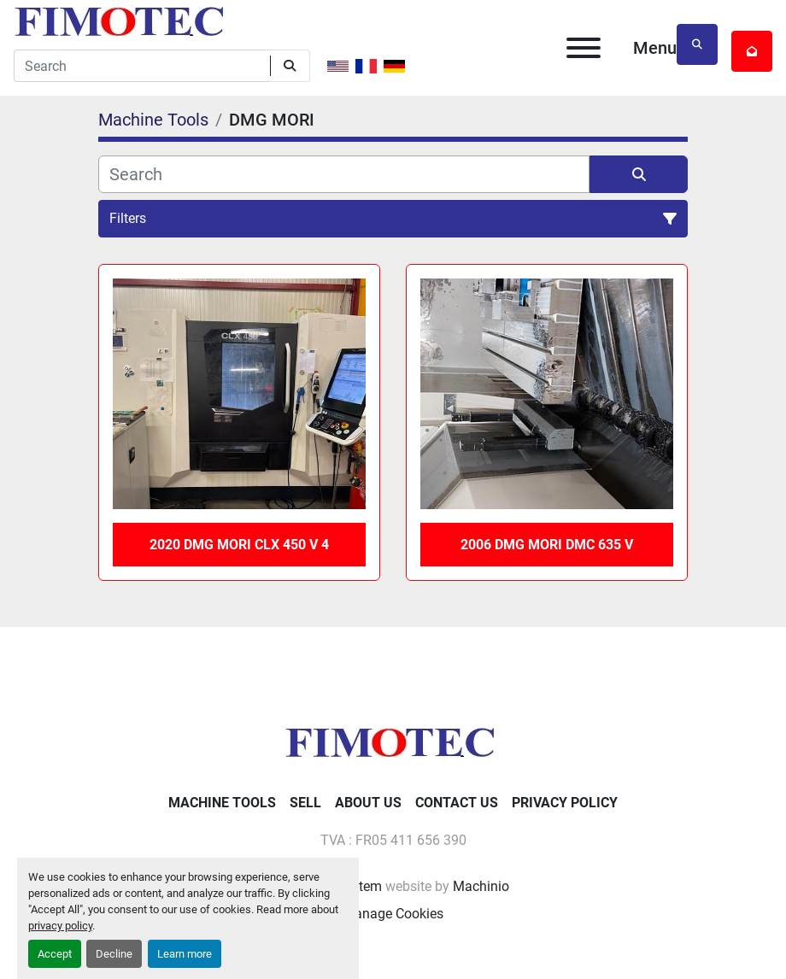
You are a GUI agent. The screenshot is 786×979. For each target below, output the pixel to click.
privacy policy (60, 925)
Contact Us (456, 802)
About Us (368, 802)
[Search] (142, 66)
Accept (55, 953)
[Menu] (583, 48)
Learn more (184, 953)
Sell (305, 802)
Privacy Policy (565, 802)
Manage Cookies (393, 914)
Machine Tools (222, 802)
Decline (114, 953)
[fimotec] (393, 741)
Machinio (481, 886)
